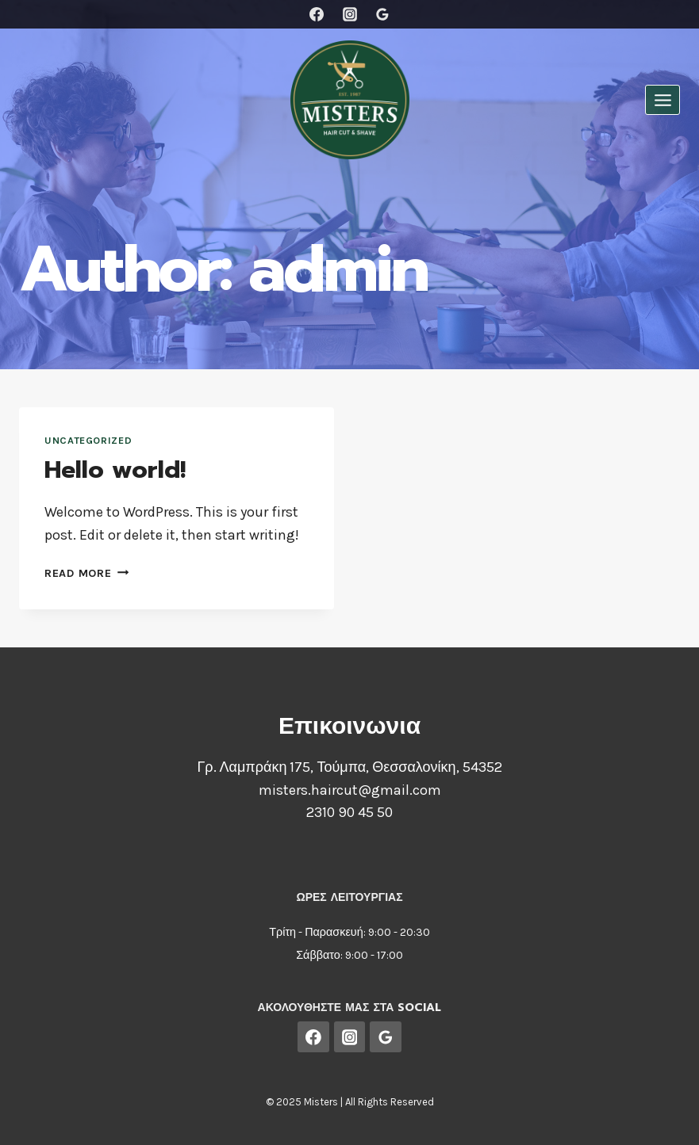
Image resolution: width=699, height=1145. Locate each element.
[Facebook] (316, 14)
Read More (86, 573)
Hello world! (115, 470)
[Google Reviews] (382, 14)
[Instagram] (350, 14)
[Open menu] (662, 100)
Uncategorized (88, 440)
